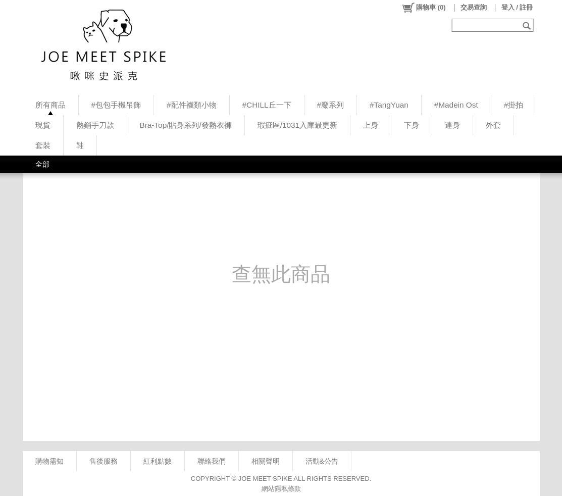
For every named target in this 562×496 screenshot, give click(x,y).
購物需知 (49, 461)
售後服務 (103, 461)
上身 (370, 125)
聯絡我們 (211, 461)
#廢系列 (330, 105)
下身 (411, 125)
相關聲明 (265, 461)
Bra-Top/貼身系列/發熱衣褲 (186, 125)
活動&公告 (322, 461)
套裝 (42, 145)
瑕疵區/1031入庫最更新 (297, 125)
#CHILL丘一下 (266, 105)
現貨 (42, 125)
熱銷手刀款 (95, 125)
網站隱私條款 (281, 488)
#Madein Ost (456, 105)
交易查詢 (474, 7)
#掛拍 (514, 105)
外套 (493, 125)
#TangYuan (389, 105)
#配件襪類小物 (192, 105)
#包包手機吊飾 (116, 105)
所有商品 (50, 105)
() (423, 7)
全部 (42, 164)
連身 (452, 125)
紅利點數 (157, 461)
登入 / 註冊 (517, 7)
